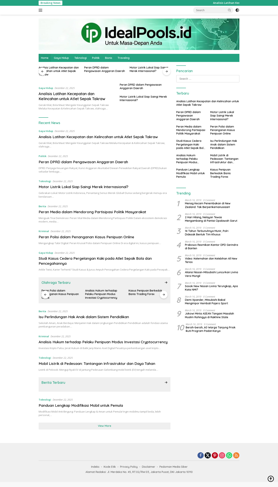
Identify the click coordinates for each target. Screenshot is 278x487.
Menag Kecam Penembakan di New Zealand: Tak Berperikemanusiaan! (208, 205)
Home (44, 58)
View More (104, 431)
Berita (42, 206)
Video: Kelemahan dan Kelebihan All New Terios (211, 260)
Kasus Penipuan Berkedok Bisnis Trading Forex (145, 292)
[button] (229, 10)
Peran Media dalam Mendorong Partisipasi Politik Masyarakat (95, 211)
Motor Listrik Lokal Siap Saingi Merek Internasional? (149, 69)
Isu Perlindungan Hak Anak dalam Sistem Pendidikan (87, 316)
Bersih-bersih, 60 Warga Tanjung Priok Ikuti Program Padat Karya (211, 329)
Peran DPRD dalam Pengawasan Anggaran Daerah (104, 69)
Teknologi (80, 58)
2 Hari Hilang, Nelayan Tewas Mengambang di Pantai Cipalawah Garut (211, 219)
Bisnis (108, 58)
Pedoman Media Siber (173, 471)
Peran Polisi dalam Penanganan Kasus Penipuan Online (89, 236)
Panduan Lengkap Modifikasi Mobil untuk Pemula (84, 410)
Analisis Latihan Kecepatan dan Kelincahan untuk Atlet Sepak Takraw (59, 71)
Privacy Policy (129, 471)
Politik (96, 58)
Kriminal (44, 231)
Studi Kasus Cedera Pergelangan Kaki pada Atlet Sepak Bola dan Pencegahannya (190, 144)
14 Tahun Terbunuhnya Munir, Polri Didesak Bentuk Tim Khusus (206, 232)
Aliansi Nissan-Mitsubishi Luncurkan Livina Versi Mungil (211, 274)
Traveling (124, 58)
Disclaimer (148, 471)
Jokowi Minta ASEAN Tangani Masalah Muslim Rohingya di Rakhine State (209, 315)
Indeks (95, 471)
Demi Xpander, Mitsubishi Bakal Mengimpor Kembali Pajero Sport (206, 301)
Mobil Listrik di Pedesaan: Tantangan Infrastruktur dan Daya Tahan (100, 368)
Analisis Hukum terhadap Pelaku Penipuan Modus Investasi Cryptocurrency (101, 294)
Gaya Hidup (61, 58)
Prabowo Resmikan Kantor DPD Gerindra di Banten (211, 246)
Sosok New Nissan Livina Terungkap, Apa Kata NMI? (211, 287)
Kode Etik (110, 471)
